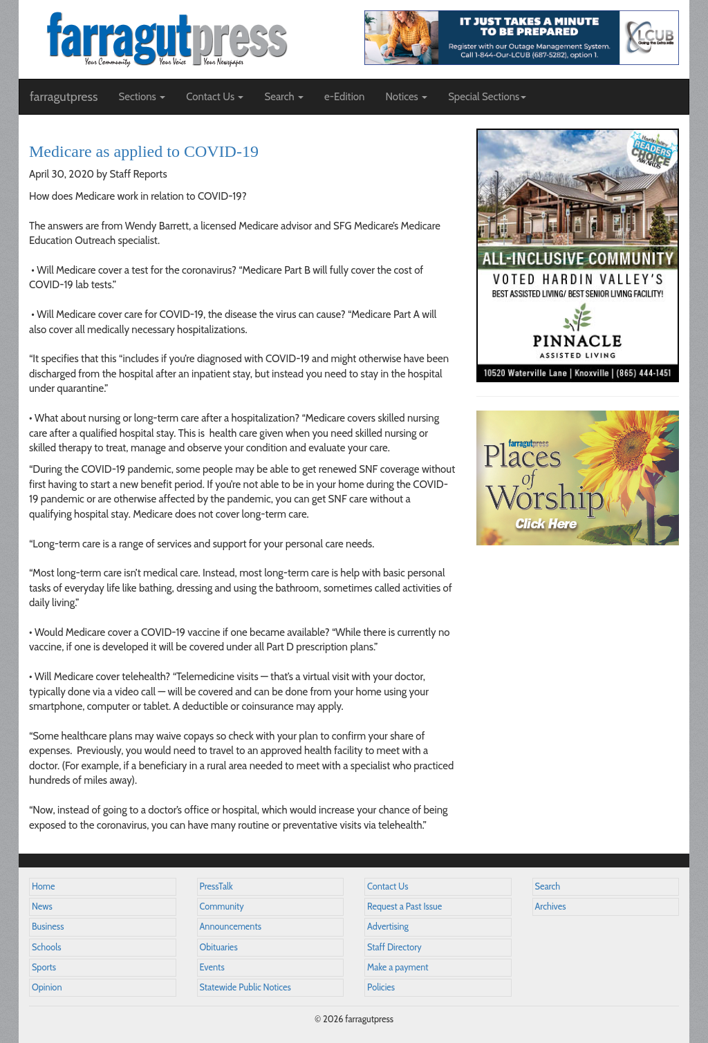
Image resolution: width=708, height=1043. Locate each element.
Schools (46, 947)
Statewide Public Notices (245, 987)
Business (48, 926)
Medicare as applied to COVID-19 (144, 151)
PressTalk (216, 886)
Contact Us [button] (214, 97)
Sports (44, 967)
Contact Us (387, 886)
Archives (550, 906)
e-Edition (344, 97)
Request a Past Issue (404, 906)
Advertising (388, 926)
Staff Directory (394, 947)
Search (548, 886)
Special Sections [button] (487, 97)
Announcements (230, 926)
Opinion (47, 987)
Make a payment (398, 967)
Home (43, 886)
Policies (381, 987)
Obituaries (219, 947)
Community (222, 906)
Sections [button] (141, 97)
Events (212, 967)
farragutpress (63, 96)
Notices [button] (406, 97)
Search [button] (284, 97)
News (42, 906)
